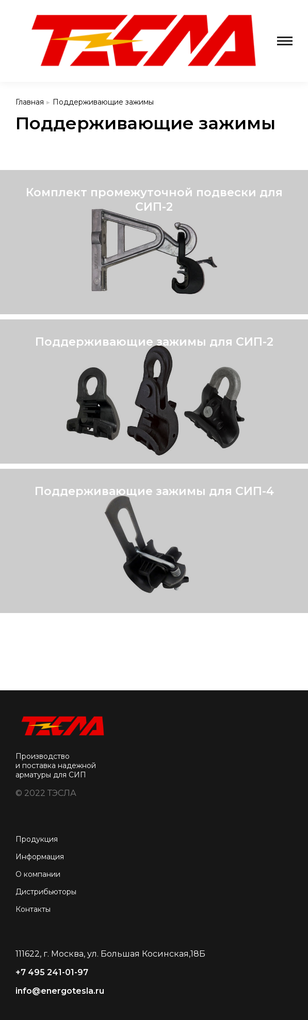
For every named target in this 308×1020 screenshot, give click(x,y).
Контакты (33, 909)
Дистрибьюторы (45, 891)
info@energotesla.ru (59, 991)
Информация (39, 856)
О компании (37, 874)
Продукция (36, 839)
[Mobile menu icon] (285, 41)
